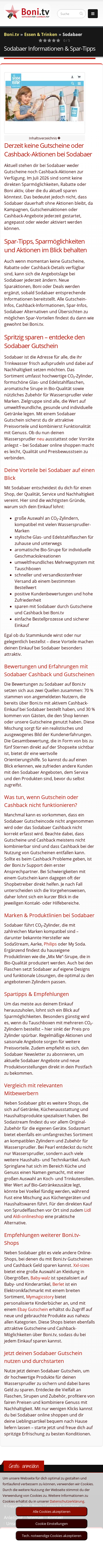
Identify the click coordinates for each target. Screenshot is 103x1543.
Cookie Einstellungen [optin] (51, 1523)
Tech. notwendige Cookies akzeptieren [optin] (51, 1535)
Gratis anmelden (24, 1466)
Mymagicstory (40, 1297)
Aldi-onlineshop (28, 1216)
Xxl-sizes (81, 1265)
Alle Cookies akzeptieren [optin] (51, 1511)
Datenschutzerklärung (67, 1501)
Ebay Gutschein (32, 1309)
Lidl (87, 1210)
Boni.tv (11, 34)
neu (40, 439)
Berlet (58, 1284)
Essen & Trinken (40, 34)
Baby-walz (40, 1278)
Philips (50, 944)
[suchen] (81, 13)
